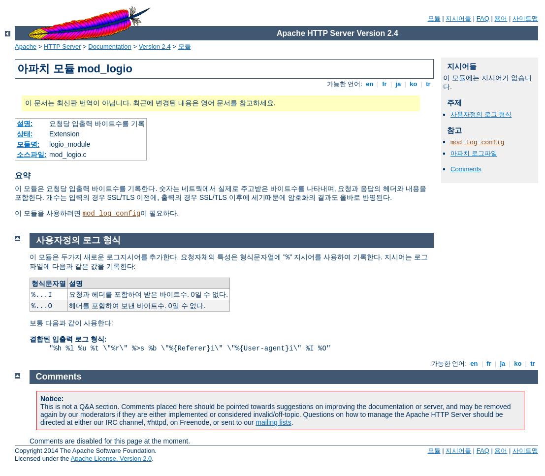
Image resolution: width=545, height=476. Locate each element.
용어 (500, 18)
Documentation (109, 46)
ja (398, 84)
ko (413, 84)
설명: (25, 123)
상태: (25, 134)
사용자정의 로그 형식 (481, 114)
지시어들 (458, 18)
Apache (25, 46)
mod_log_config (112, 214)
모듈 (434, 18)
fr (385, 84)
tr (428, 84)
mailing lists (273, 422)
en (369, 84)
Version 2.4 (155, 46)
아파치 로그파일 (473, 153)
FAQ (483, 18)
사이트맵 (525, 18)
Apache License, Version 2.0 (111, 458)
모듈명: (28, 144)
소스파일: (32, 155)
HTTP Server (62, 46)
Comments (465, 169)
